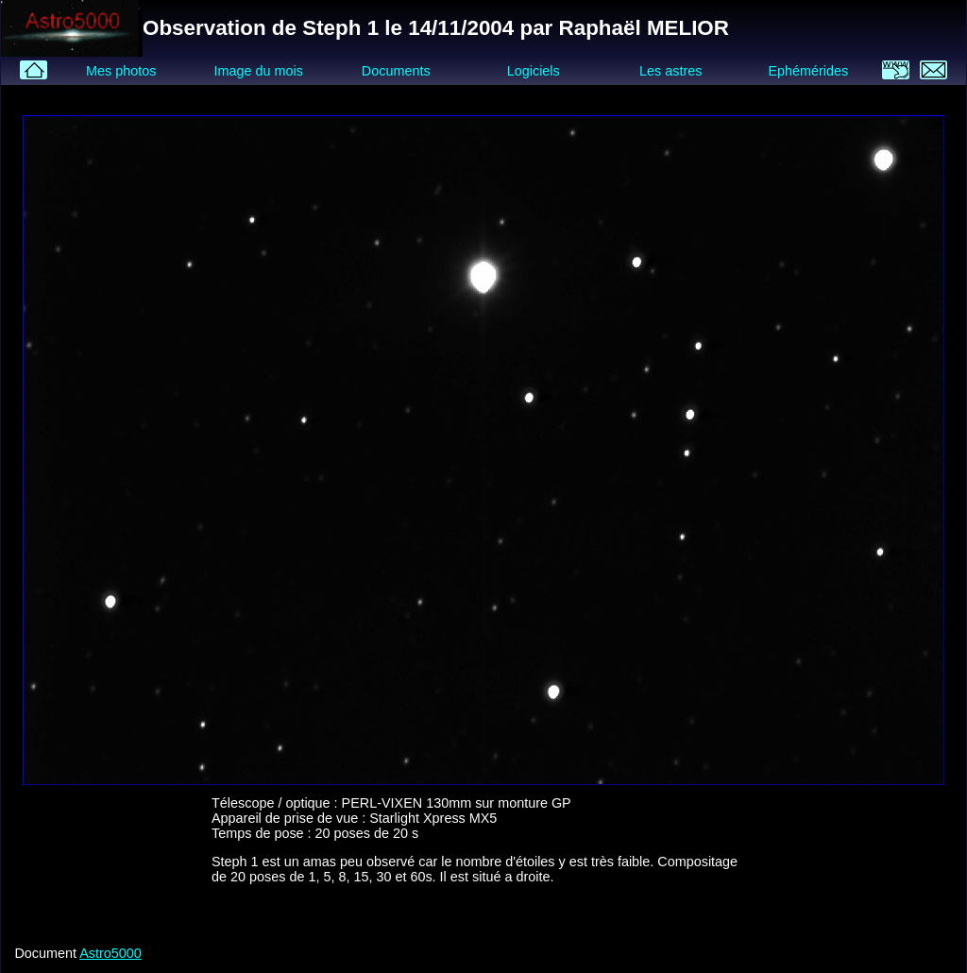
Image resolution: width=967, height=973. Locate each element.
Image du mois (257, 70)
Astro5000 (110, 953)
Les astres (670, 70)
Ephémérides (808, 70)
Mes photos (121, 70)
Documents (396, 70)
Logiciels (533, 70)
